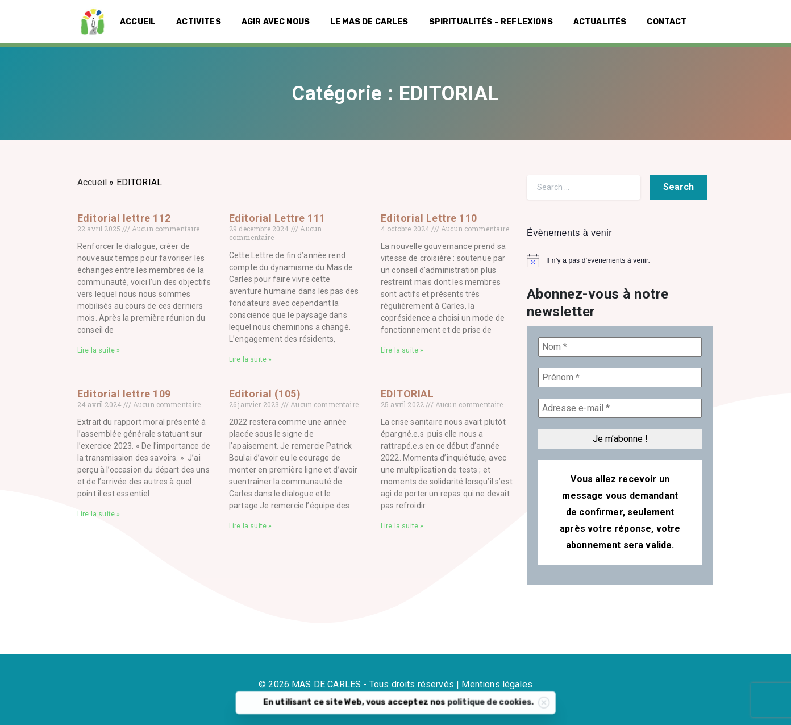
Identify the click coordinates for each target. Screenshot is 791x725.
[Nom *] (620, 347)
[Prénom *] (620, 377)
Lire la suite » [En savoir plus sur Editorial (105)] (250, 526)
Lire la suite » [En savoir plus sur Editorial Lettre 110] (402, 350)
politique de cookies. (510, 707)
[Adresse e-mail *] (620, 408)
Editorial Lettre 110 (429, 218)
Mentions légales (496, 684)
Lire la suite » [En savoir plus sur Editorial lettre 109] (98, 514)
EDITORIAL (407, 394)
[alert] (620, 260)
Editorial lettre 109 (124, 394)
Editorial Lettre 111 (277, 218)
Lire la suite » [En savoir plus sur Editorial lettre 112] (98, 350)
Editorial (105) (265, 394)
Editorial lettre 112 (124, 218)
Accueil (92, 182)
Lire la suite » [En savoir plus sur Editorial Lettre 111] (250, 359)
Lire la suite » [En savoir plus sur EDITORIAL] (402, 526)
